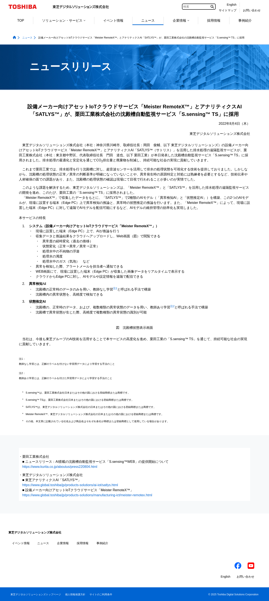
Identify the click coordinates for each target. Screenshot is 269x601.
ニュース (148, 20)
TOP (20, 20)
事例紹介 (245, 20)
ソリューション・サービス (63, 20)
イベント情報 (113, 20)
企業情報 (181, 20)
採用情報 (213, 20)
